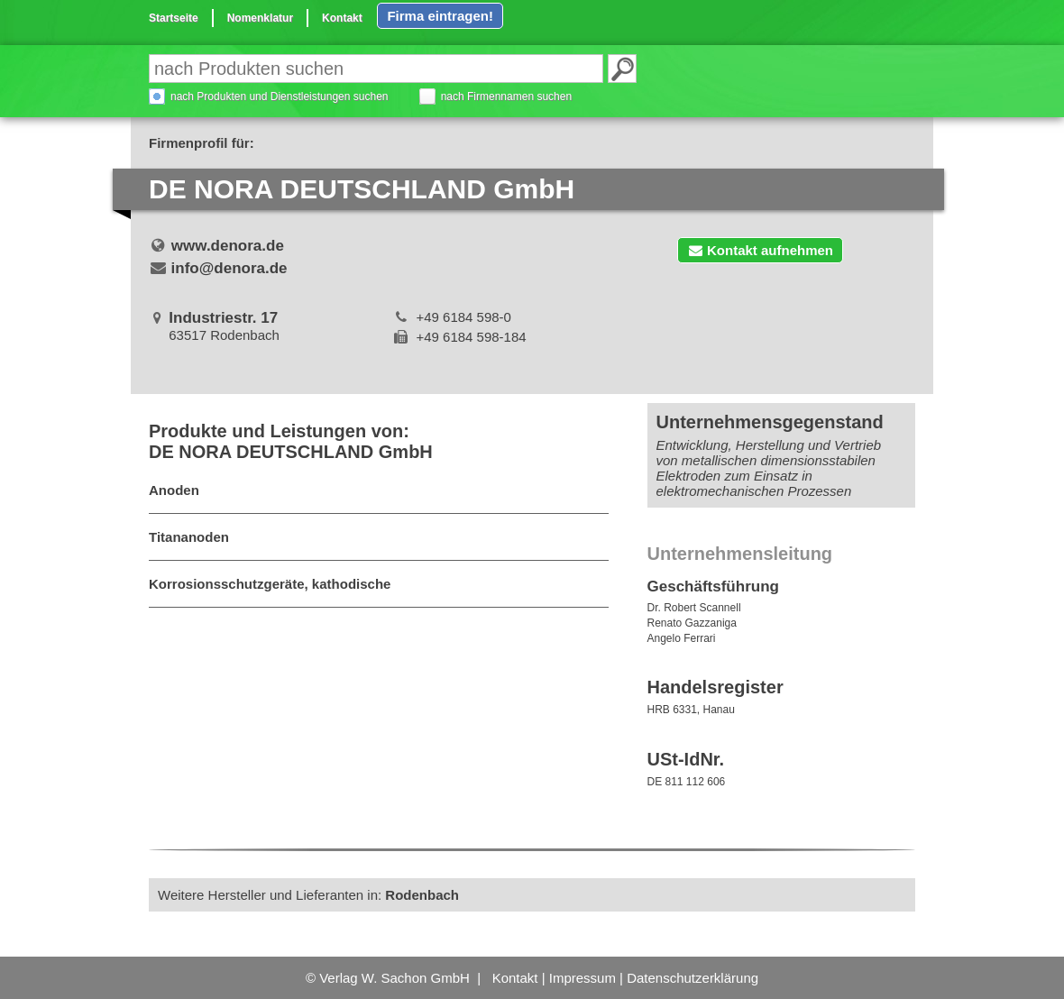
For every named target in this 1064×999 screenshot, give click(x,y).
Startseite (173, 18)
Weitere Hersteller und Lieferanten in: (308, 895)
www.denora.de (227, 245)
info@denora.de (229, 268)
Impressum (582, 977)
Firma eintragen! (440, 15)
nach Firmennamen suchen (506, 96)
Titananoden (189, 537)
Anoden (174, 490)
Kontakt (342, 18)
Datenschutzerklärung (692, 977)
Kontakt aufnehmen (760, 250)
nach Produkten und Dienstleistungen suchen (279, 96)
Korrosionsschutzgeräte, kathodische (269, 583)
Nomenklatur (260, 18)
